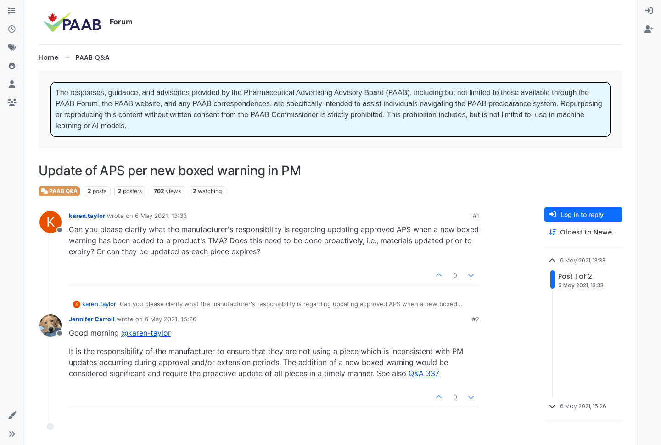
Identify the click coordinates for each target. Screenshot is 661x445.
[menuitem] (649, 11)
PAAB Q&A (59, 191)
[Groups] (12, 103)
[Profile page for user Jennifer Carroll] (50, 325)
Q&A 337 (424, 373)
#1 (476, 215)
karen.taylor (87, 215)
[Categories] (12, 11)
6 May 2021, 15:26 (170, 319)
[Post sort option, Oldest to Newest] (583, 232)
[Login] (649, 11)
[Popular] (12, 66)
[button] (12, 415)
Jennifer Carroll (92, 319)
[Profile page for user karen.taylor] (50, 222)
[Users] (12, 84)
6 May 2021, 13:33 (161, 215)
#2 (475, 319)
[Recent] (12, 29)
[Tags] (12, 47)
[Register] (649, 29)
